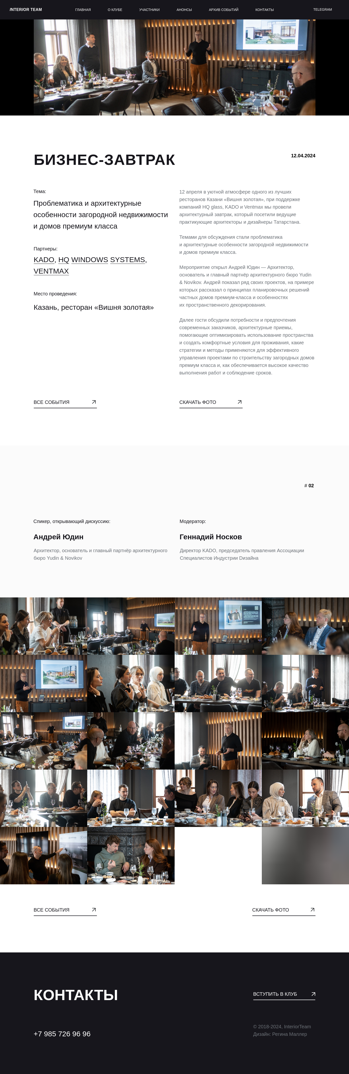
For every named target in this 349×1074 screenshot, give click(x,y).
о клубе (115, 10)
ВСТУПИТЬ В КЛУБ (275, 994)
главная (83, 10)
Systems (127, 262)
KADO (44, 262)
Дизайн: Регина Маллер (280, 1034)
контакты (264, 10)
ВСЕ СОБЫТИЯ (51, 402)
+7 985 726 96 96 (62, 1034)
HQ (63, 262)
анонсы (184, 10)
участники (149, 10)
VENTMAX (51, 274)
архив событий (223, 10)
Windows (89, 262)
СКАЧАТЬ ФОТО (197, 402)
